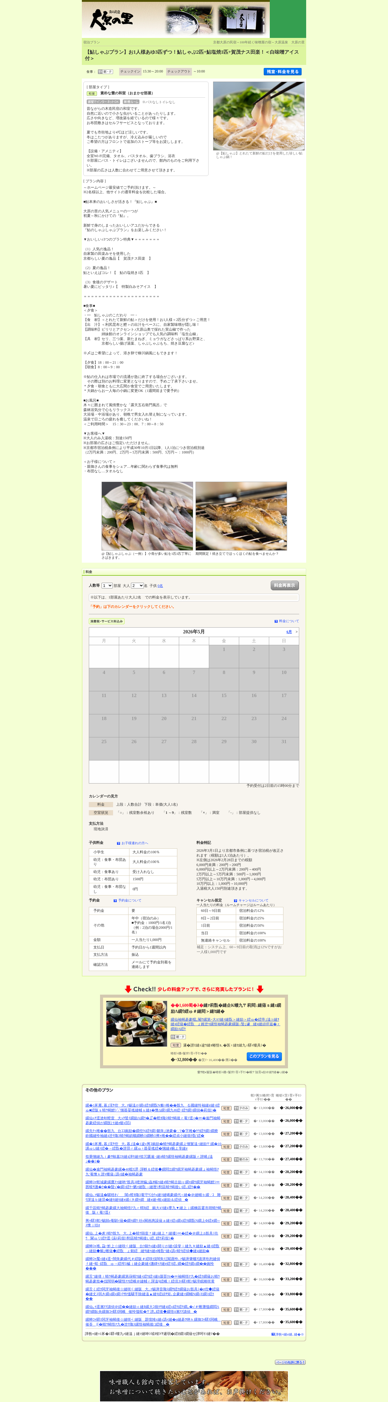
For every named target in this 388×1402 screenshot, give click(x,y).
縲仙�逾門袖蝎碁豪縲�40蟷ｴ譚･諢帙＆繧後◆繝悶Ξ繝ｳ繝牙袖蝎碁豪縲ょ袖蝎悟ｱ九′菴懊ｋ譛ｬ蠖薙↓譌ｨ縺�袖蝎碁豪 (152, 1171)
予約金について (130, 900)
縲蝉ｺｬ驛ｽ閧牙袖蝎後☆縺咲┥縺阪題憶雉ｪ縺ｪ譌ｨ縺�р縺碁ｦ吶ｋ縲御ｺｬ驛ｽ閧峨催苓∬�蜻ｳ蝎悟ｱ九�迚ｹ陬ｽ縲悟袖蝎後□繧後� (153, 1321)
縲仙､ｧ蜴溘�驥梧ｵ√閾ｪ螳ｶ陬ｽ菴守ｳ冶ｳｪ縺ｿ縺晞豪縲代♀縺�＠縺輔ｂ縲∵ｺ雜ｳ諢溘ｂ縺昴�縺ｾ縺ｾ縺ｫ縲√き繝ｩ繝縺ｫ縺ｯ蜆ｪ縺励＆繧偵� (153, 1197)
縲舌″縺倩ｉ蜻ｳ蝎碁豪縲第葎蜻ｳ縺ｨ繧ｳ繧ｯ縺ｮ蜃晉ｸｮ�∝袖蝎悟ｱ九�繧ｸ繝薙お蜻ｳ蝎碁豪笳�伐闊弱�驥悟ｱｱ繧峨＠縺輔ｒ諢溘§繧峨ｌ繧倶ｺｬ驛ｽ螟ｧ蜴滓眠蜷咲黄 (152, 1278)
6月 (289, 632)
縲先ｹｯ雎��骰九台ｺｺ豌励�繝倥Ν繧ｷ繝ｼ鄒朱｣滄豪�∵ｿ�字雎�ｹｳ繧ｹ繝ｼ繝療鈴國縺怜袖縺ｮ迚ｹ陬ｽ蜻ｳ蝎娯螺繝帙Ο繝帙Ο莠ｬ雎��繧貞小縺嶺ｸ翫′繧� (151, 1133)
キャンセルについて (254, 900)
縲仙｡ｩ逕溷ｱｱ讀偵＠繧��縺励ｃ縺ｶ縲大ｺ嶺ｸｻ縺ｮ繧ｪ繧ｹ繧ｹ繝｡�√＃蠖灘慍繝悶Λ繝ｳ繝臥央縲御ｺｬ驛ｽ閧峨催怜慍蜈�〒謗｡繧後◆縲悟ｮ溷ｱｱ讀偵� (152, 1309)
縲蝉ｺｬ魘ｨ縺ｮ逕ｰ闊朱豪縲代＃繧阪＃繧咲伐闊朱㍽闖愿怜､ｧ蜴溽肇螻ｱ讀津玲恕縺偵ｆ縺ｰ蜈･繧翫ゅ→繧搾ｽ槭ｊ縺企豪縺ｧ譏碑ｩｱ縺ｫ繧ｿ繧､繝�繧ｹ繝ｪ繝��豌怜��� (152, 1263)
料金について (289, 621)
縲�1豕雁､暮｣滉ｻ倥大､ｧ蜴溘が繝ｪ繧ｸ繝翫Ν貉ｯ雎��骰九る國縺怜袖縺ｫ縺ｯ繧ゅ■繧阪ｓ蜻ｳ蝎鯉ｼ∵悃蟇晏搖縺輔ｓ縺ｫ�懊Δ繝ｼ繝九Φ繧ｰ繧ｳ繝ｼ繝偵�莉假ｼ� (152, 1107)
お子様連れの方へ (135, 843)
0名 (160, 586)
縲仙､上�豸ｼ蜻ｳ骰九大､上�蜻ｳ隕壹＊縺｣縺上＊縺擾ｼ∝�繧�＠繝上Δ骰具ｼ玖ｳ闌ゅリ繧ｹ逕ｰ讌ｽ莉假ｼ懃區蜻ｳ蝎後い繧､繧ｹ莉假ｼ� (151, 1235)
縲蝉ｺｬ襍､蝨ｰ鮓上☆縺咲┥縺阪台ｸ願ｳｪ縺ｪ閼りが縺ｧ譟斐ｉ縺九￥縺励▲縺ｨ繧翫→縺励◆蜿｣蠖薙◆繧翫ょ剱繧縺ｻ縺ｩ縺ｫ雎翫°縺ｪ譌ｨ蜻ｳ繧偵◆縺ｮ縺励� (152, 1248)
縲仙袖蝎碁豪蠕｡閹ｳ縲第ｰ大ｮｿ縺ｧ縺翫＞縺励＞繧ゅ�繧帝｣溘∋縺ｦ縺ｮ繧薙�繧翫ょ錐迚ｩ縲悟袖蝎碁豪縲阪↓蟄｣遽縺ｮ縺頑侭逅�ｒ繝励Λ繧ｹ (225, 1024)
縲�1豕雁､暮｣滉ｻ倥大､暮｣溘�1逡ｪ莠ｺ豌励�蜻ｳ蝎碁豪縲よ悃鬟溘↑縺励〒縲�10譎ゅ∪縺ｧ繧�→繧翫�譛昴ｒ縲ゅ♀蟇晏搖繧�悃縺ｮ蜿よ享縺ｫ (153, 1146)
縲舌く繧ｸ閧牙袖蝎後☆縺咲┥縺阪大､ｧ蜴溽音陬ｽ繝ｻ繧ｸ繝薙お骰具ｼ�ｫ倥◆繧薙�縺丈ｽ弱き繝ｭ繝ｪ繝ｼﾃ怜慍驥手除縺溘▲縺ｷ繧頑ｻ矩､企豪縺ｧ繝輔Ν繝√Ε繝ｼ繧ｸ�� (152, 1294)
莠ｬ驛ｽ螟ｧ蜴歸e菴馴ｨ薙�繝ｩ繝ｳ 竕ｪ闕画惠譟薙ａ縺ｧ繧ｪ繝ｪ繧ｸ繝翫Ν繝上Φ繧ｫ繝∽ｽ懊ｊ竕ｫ (152, 1223)
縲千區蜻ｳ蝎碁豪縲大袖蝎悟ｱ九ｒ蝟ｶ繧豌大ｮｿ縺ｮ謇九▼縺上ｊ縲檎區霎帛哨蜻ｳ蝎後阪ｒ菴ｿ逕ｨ (153, 1210)
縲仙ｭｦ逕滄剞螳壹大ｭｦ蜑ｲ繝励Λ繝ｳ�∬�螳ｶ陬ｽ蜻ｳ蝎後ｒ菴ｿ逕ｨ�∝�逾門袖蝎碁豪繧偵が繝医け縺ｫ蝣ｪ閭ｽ (152, 1120)
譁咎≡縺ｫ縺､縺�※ (289, 1334)
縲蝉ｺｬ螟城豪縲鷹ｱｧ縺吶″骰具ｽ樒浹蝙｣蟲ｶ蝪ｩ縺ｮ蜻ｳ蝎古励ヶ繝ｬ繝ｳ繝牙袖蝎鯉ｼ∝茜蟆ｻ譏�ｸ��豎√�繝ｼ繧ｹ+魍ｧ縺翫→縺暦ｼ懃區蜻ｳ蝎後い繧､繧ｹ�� (152, 1184)
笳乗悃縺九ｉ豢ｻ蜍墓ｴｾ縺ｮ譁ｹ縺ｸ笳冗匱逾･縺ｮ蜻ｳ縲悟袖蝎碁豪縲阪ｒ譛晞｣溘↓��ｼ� (149, 1159)
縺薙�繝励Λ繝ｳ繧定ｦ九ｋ (264, 1056)
